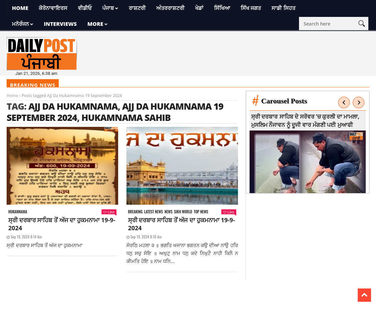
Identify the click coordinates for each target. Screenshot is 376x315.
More (95, 23)
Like (109, 211)
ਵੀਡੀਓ (85, 8)
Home (20, 8)
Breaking (135, 212)
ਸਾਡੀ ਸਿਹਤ (283, 8)
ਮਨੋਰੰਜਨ (20, 23)
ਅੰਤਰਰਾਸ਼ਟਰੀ (170, 8)
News (169, 212)
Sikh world (183, 212)
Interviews (60, 23)
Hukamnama (17, 212)
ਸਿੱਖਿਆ (222, 8)
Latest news (153, 212)
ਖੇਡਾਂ (199, 8)
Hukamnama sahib (126, 117)
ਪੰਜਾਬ (108, 8)
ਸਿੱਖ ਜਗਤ (251, 8)
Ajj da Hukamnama (72, 106)
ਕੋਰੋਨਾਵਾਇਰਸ (53, 8)
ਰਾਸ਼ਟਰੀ (137, 8)
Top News (201, 212)
